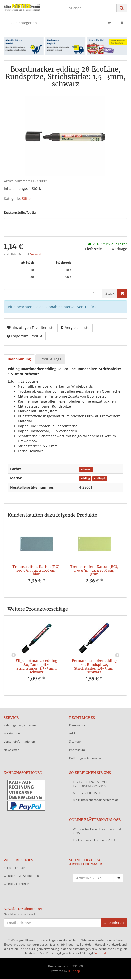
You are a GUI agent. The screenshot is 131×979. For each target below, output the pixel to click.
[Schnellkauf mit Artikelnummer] (93, 878)
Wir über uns (13, 733)
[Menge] (53, 293)
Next (117, 655)
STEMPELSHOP (14, 868)
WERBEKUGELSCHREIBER (21, 876)
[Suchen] (91, 8)
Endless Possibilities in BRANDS (95, 840)
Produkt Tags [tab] (50, 359)
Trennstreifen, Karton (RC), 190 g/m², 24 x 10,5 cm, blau (36, 570)
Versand (35, 254)
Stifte (26, 198)
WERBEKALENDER (16, 884)
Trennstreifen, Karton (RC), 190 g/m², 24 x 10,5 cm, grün (94, 570)
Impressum (77, 750)
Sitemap (75, 741)
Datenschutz (78, 725)
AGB (72, 733)
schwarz (86, 469)
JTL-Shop (74, 971)
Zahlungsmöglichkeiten (20, 725)
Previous (14, 655)
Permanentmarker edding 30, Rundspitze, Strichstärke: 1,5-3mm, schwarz (94, 666)
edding (85, 478)
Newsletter (11, 750)
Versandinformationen (19, 741)
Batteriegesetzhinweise (85, 758)
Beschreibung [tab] (19, 359)
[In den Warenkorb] (122, 293)
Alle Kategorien (22, 22)
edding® (100, 478)
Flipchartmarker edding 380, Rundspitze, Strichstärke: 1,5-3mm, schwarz (37, 666)
